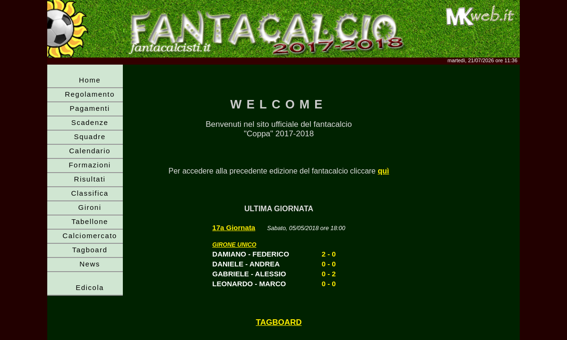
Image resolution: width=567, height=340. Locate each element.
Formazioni (90, 165)
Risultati (90, 179)
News (89, 264)
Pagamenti (89, 108)
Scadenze (90, 122)
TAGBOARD (279, 322)
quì (383, 171)
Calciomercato (89, 236)
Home (90, 80)
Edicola (90, 287)
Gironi (89, 207)
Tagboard (90, 250)
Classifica (89, 193)
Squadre (89, 137)
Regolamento (90, 94)
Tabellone (89, 221)
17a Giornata (233, 228)
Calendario (90, 151)
